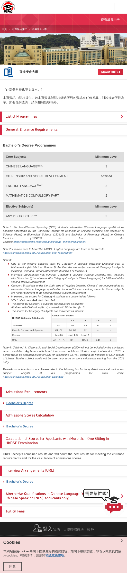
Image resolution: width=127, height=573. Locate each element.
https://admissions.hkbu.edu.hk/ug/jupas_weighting (33, 376)
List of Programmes (21, 116)
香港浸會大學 (28, 72)
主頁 (4, 29)
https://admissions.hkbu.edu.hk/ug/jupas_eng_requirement (37, 252)
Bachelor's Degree (19, 403)
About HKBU (110, 72)
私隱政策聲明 (54, 555)
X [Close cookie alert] (122, 541)
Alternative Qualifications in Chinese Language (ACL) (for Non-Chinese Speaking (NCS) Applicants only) (55, 496)
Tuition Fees (15, 511)
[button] (105, 504)
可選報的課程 (19, 29)
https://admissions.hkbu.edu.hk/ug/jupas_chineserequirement (49, 241)
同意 (12, 566)
